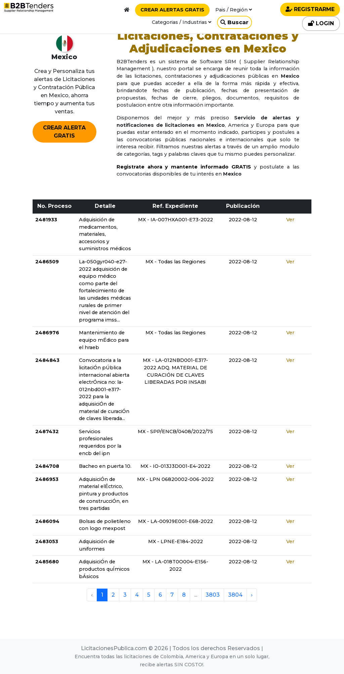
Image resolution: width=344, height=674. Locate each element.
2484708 (47, 466)
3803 (213, 595)
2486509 (47, 262)
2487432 (47, 431)
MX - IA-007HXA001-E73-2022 (175, 220)
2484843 (47, 360)
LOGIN (321, 23)
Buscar (234, 22)
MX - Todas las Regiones (175, 262)
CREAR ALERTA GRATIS (64, 131)
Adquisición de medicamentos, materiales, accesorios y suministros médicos (105, 234)
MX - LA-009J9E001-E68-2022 (175, 521)
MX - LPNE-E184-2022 (175, 541)
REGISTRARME (310, 9)
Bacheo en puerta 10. (105, 466)
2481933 (46, 220)
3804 (235, 595)
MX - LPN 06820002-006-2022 (175, 479)
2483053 (46, 541)
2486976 (47, 333)
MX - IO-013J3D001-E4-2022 (175, 466)
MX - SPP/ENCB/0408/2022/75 (175, 431)
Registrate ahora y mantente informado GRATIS (184, 167)
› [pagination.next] (252, 595)
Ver (290, 220)
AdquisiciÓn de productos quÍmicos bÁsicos (104, 569)
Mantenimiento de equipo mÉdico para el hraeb (104, 340)
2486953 (46, 479)
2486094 (47, 521)
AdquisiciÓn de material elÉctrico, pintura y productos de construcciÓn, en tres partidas (103, 493)
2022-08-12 (243, 220)
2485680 (47, 562)
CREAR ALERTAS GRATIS (172, 10)
